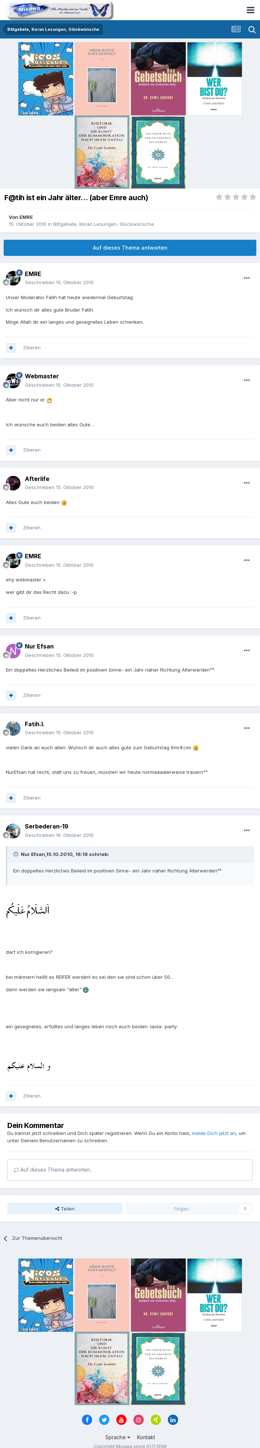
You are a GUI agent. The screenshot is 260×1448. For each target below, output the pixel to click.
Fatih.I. (35, 724)
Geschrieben (59, 282)
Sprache (117, 1437)
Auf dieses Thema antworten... (53, 1169)
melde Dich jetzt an (214, 1133)
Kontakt (146, 1437)
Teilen (65, 1208)
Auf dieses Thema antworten (130, 248)
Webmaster (42, 376)
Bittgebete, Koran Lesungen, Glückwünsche (103, 224)
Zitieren (32, 347)
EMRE (26, 217)
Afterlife (37, 478)
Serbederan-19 (46, 826)
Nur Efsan (39, 646)
